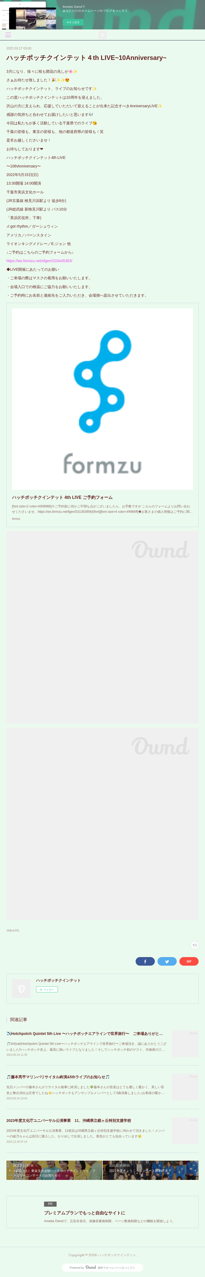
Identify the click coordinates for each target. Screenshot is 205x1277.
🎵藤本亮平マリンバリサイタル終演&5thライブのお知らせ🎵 (58, 1077)
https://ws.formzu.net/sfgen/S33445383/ (39, 261)
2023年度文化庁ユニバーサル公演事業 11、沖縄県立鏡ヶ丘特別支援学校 (68, 1120)
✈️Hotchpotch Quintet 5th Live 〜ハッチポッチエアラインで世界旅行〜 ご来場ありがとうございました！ (97, 1033)
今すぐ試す (73, 22)
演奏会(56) (12, 930)
